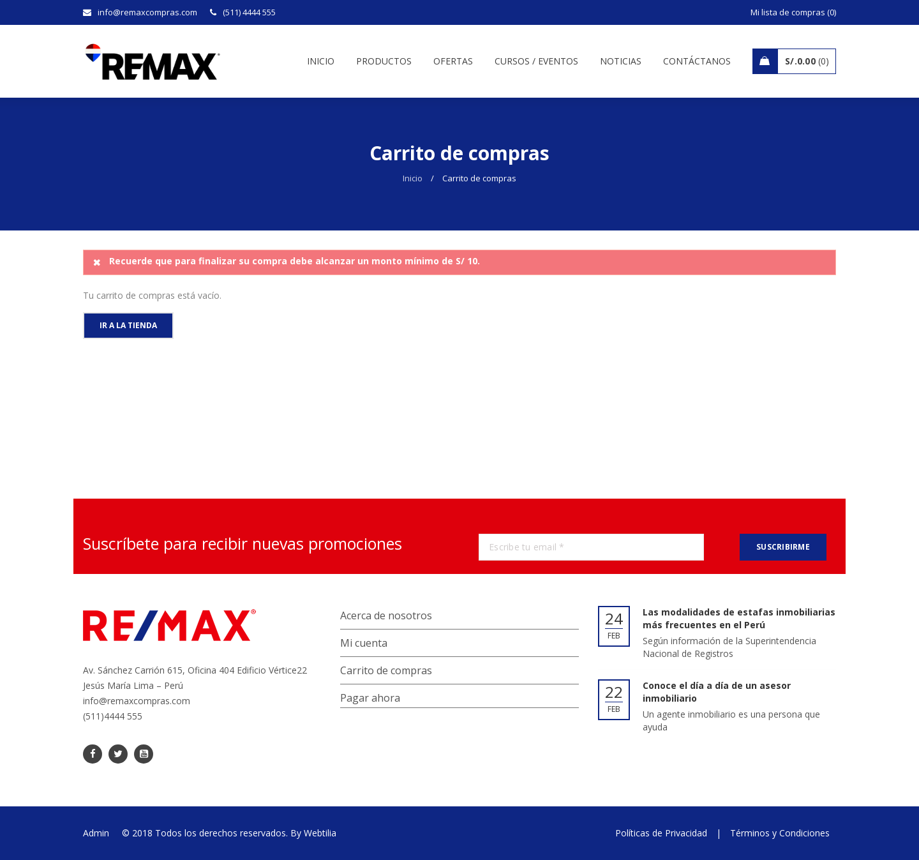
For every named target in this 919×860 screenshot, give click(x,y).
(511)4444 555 (112, 716)
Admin (96, 833)
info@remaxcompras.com (136, 701)
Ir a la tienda (128, 325)
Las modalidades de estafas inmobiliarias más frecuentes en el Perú (739, 618)
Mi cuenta (363, 643)
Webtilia (320, 833)
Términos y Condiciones (780, 833)
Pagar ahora (370, 698)
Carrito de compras (386, 670)
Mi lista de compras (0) (793, 12)
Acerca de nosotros (386, 615)
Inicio (412, 178)
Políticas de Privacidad (661, 833)
